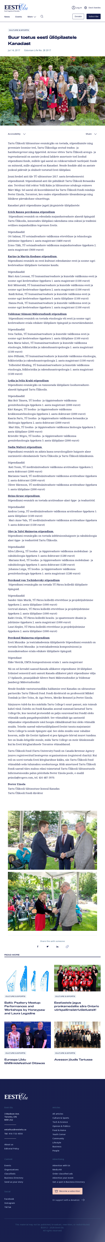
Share (91, 134)
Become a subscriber (67, 1191)
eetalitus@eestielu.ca (15, 1129)
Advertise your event (62, 1177)
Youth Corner (59, 1134)
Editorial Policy (11, 1148)
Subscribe (93, 16)
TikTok (7, 1207)
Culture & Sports (19, 30)
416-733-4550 (16, 1133)
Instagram (9, 1203)
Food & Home (59, 1130)
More (32, 16)
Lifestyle (56, 1142)
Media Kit (57, 1169)
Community (58, 1138)
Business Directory (13, 1177)
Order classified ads (62, 1173)
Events (18, 16)
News (7, 16)
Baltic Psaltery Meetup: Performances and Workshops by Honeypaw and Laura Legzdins (24, 1008)
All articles (57, 1113)
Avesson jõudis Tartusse (73, 1059)
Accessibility (17, 134)
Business (56, 1146)
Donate (78, 16)
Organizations (11, 1169)
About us (8, 1144)
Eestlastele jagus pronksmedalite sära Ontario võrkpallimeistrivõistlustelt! (76, 1006)
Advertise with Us (61, 1165)
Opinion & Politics (61, 1126)
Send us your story (13, 1181)
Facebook (9, 1198)
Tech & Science (60, 1122)
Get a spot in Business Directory (68, 1181)
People (55, 1150)
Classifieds (9, 1173)
